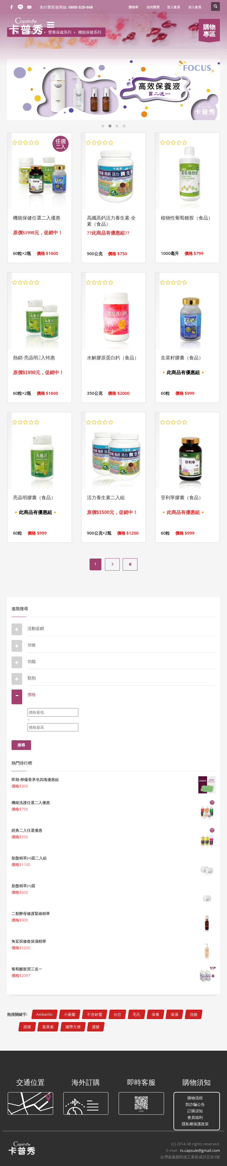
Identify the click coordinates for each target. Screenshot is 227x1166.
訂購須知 (195, 1110)
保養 (155, 1014)
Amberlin (44, 1014)
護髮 (96, 1026)
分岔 (117, 1014)
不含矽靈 (94, 1014)
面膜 (27, 1026)
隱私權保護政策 (195, 1123)
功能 (31, 661)
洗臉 (193, 1014)
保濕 (174, 1014)
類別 (31, 678)
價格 (31, 694)
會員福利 (195, 1117)
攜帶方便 (73, 1026)
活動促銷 (35, 628)
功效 (31, 645)
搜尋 (21, 745)
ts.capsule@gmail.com (200, 1150)
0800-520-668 (81, 7)
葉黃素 (48, 1026)
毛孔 (136, 1014)
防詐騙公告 (195, 1104)
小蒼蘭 (69, 1014)
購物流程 (195, 1098)
